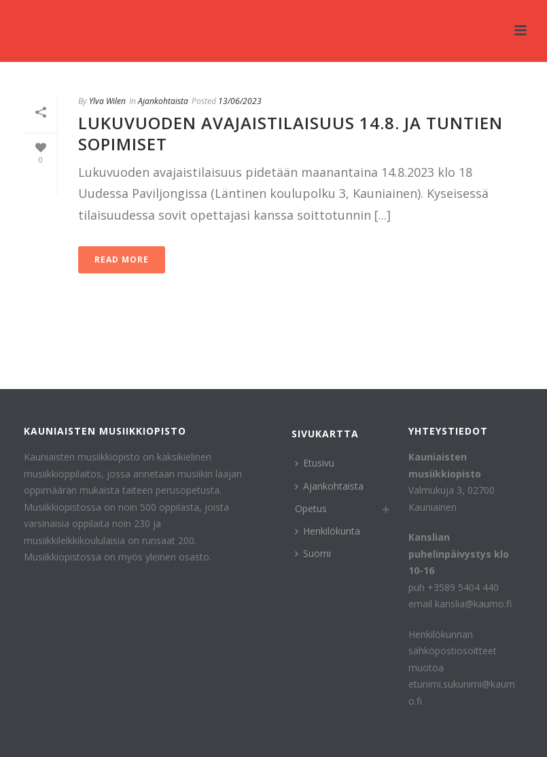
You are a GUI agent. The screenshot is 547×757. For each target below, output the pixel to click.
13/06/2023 (240, 101)
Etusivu (314, 462)
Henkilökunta (327, 530)
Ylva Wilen (107, 101)
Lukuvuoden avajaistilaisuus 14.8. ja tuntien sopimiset (290, 133)
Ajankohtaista (163, 101)
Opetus (311, 508)
